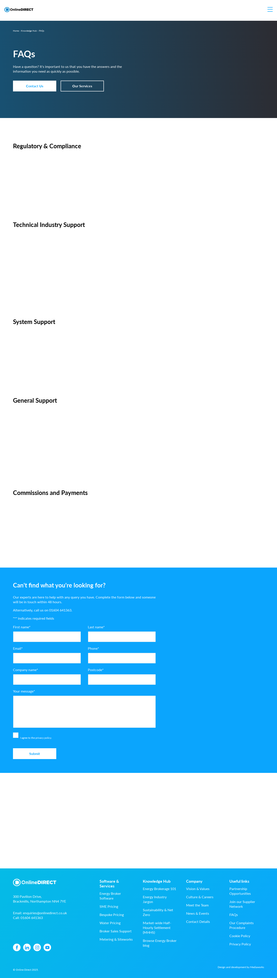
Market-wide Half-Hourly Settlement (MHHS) (157, 927)
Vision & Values (197, 888)
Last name (96, 626)
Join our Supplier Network (242, 904)
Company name (25, 669)
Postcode (96, 669)
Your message (24, 691)
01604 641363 (60, 610)
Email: (40, 912)
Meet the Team (197, 905)
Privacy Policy (240, 943)
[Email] (47, 658)
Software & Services (109, 883)
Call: (28, 917)
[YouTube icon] (47, 947)
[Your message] (84, 712)
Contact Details (198, 921)
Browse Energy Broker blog (160, 943)
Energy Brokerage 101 (159, 888)
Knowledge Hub (29, 30)
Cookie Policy (239, 935)
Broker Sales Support (116, 931)
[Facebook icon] (17, 947)
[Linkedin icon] (27, 947)
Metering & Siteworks (116, 939)
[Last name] (122, 636)
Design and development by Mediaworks (241, 967)
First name (22, 626)
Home (16, 30)
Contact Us (34, 85)
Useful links (239, 881)
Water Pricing (110, 922)
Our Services (82, 85)
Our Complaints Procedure (241, 925)
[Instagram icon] (37, 947)
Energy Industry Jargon (155, 899)
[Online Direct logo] (18, 9)
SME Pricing (109, 906)
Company (194, 881)
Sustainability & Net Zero (158, 912)
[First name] (47, 636)
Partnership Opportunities (240, 891)
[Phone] (122, 658)
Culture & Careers (199, 896)
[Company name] (47, 679)
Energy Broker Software (110, 896)
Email (18, 648)
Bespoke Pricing (112, 914)
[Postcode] (122, 679)
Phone (93, 648)
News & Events (197, 913)
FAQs (233, 914)
